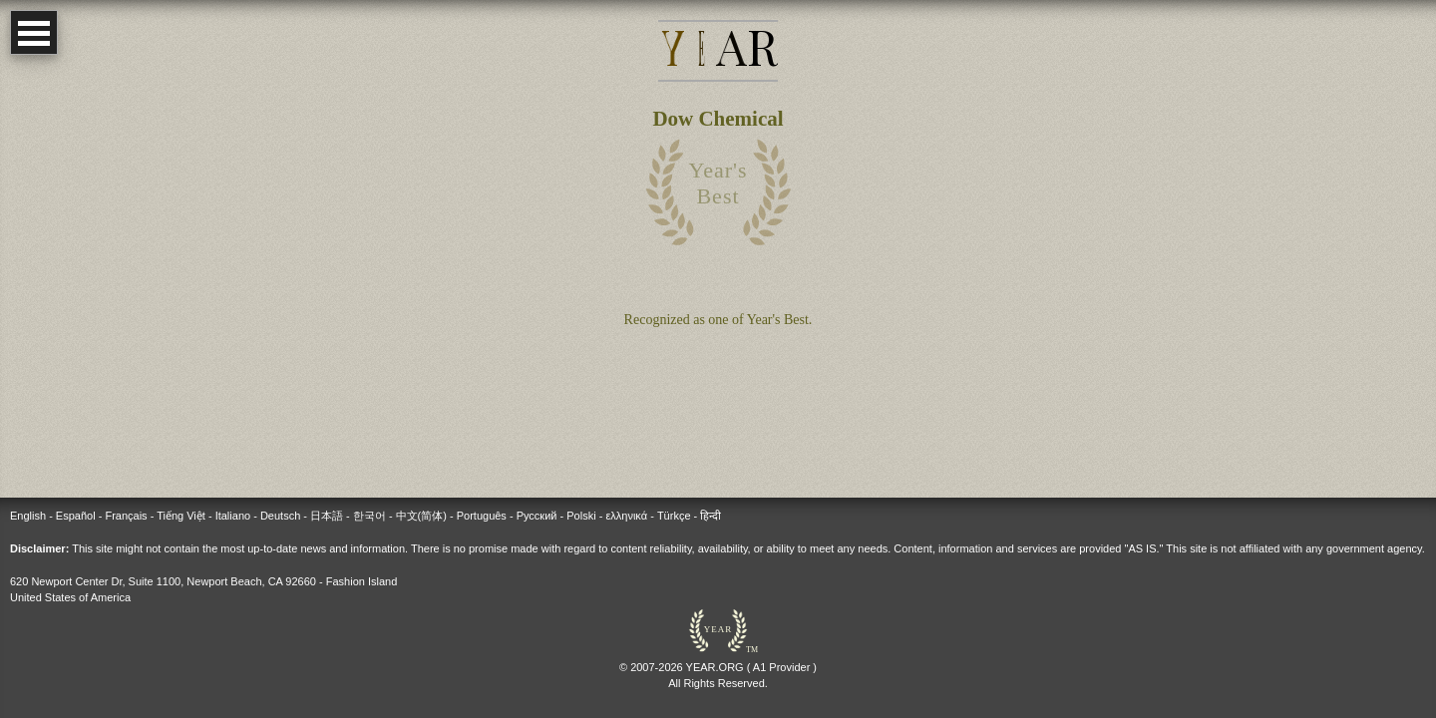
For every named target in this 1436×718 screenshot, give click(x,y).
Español (76, 516)
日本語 (326, 516)
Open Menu (34, 32)
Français (126, 516)
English (28, 516)
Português (482, 516)
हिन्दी (710, 516)
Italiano (232, 516)
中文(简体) (421, 516)
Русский (537, 516)
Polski (580, 516)
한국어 (369, 516)
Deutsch (280, 516)
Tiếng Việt (181, 516)
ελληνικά (626, 516)
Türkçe (674, 516)
